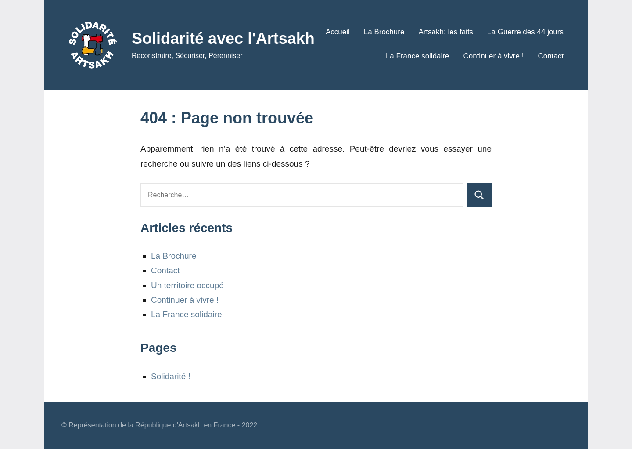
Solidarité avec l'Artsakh (223, 38)
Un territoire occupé (187, 285)
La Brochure (384, 32)
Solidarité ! (170, 376)
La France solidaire (417, 56)
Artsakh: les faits (445, 32)
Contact (551, 56)
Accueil (338, 32)
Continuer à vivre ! (493, 56)
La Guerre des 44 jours (525, 32)
